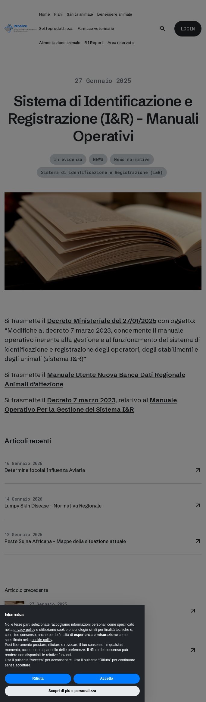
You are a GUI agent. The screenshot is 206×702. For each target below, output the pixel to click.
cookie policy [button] (42, 640)
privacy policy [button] (24, 630)
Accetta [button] (106, 678)
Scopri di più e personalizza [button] (72, 691)
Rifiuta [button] (37, 678)
